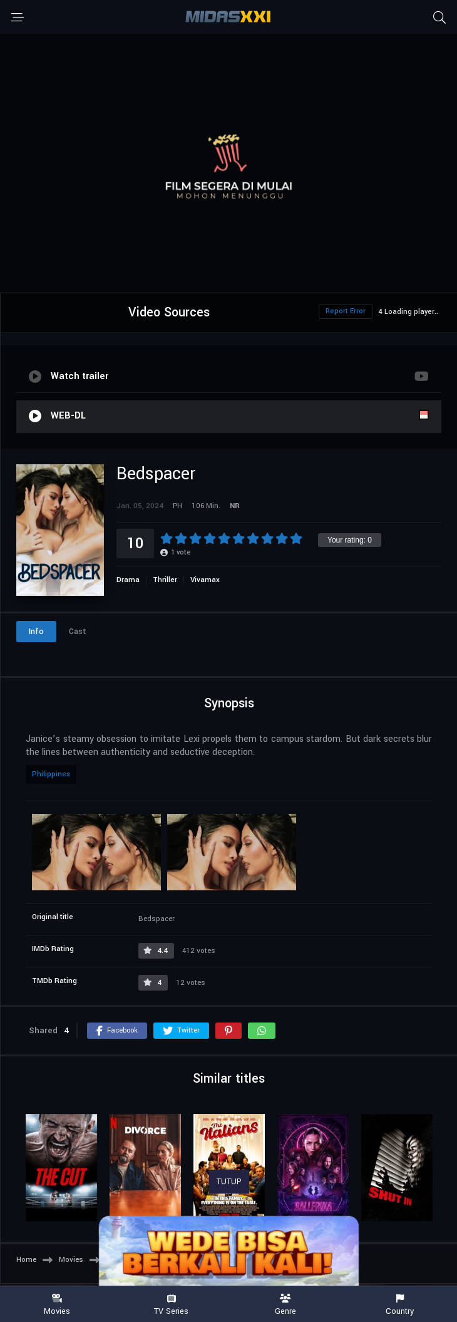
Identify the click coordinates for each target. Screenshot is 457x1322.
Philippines (51, 774)
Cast (77, 631)
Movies (57, 1305)
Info (36, 631)
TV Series (172, 1305)
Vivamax (205, 580)
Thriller (165, 580)
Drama (128, 580)
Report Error (346, 311)
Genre (285, 1305)
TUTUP (229, 1181)
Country (400, 1305)
